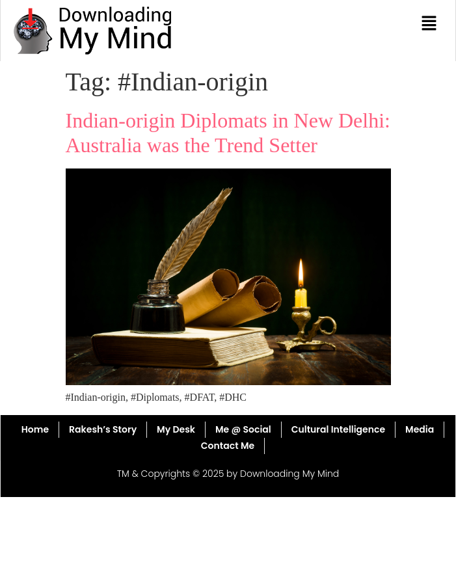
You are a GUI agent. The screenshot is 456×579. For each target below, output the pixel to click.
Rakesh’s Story (103, 429)
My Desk (176, 429)
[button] (429, 24)
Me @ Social (243, 429)
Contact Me (227, 445)
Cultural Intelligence (338, 429)
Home (35, 429)
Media (419, 429)
